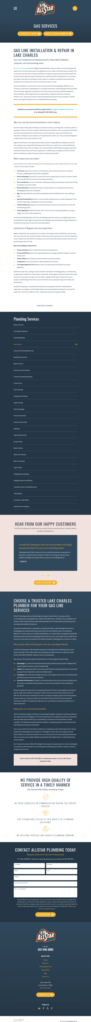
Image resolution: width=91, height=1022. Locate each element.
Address (16, 876)
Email (48, 870)
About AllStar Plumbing (58, 34)
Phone (16, 870)
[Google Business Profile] (39, 1008)
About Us (45, 963)
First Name (17, 864)
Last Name (49, 864)
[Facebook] (43, 1008)
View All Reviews (45, 583)
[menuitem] (45, 325)
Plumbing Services (45, 967)
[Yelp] (48, 1008)
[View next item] (47, 575)
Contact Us (45, 977)
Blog (45, 973)
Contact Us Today (29, 34)
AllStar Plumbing (20, 68)
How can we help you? (20, 889)
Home (45, 960)
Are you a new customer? (21, 883)
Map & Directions (45, 988)
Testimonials (45, 970)
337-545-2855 (45, 949)
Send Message (45, 914)
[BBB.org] (52, 1008)
